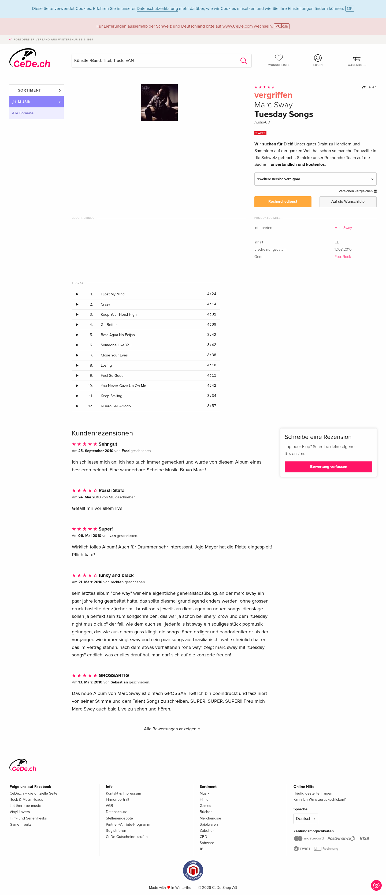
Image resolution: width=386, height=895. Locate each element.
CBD (203, 836)
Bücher (206, 812)
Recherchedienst (282, 201)
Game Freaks (21, 824)
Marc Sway (343, 228)
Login (318, 60)
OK (350, 8)
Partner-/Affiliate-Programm (128, 824)
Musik (24, 102)
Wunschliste (279, 60)
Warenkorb (357, 60)
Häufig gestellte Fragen (313, 793)
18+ (202, 849)
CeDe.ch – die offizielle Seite (33, 793)
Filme (204, 799)
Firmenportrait (117, 799)
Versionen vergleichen (358, 191)
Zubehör (207, 830)
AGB (109, 805)
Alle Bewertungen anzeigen (172, 729)
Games (205, 805)
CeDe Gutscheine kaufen (127, 836)
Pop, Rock (343, 257)
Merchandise (210, 818)
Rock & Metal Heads (26, 799)
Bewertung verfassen (328, 466)
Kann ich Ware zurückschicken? (320, 799)
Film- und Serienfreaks (28, 818)
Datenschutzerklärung (157, 8)
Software (207, 843)
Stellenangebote (119, 818)
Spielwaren (209, 824)
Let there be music (25, 805)
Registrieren (116, 830)
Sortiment (29, 90)
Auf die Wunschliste (348, 201)
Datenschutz (116, 812)
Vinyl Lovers (20, 812)
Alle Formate (23, 113)
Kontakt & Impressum (123, 793)
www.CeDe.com (237, 26)
